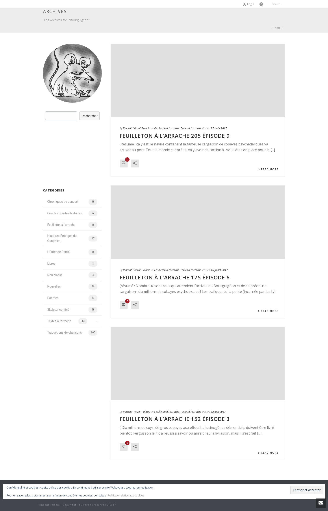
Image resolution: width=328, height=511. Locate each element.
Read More (268, 169)
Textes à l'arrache (190, 128)
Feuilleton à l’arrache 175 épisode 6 (175, 277)
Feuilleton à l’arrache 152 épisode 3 (175, 418)
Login (248, 4)
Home (277, 28)
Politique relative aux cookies (126, 495)
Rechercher (89, 116)
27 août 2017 (219, 128)
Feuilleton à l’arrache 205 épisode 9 (175, 135)
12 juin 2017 (218, 412)
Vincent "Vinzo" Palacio (136, 128)
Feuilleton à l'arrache (166, 128)
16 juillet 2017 (219, 270)
